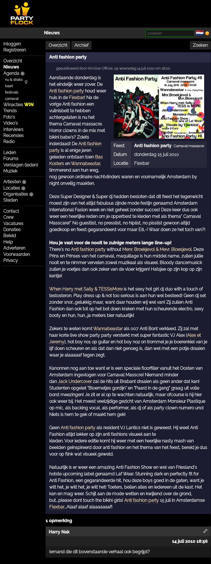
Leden (9, 152)
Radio (9, 141)
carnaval (11, 99)
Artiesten (12, 181)
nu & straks (14, 80)
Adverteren (14, 248)
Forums (10, 158)
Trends (10, 110)
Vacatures (13, 223)
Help (8, 242)
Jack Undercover (75, 381)
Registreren (14, 50)
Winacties (18, 104)
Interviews (13, 129)
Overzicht (12, 61)
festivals (11, 92)
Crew (8, 217)
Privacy (10, 260)
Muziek (10, 171)
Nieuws (52, 32)
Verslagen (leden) (20, 165)
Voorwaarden (16, 254)
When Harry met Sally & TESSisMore (86, 289)
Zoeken (200, 45)
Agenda (11, 73)
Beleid (9, 235)
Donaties (12, 229)
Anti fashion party (152, 145)
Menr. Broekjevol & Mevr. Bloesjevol (156, 249)
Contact (11, 211)
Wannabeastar (85, 163)
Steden (10, 200)
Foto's (9, 117)
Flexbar (141, 163)
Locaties (11, 188)
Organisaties (15, 194)
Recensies (13, 135)
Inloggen (12, 43)
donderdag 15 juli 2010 (156, 154)
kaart (9, 86)
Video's (10, 123)
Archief (81, 45)
